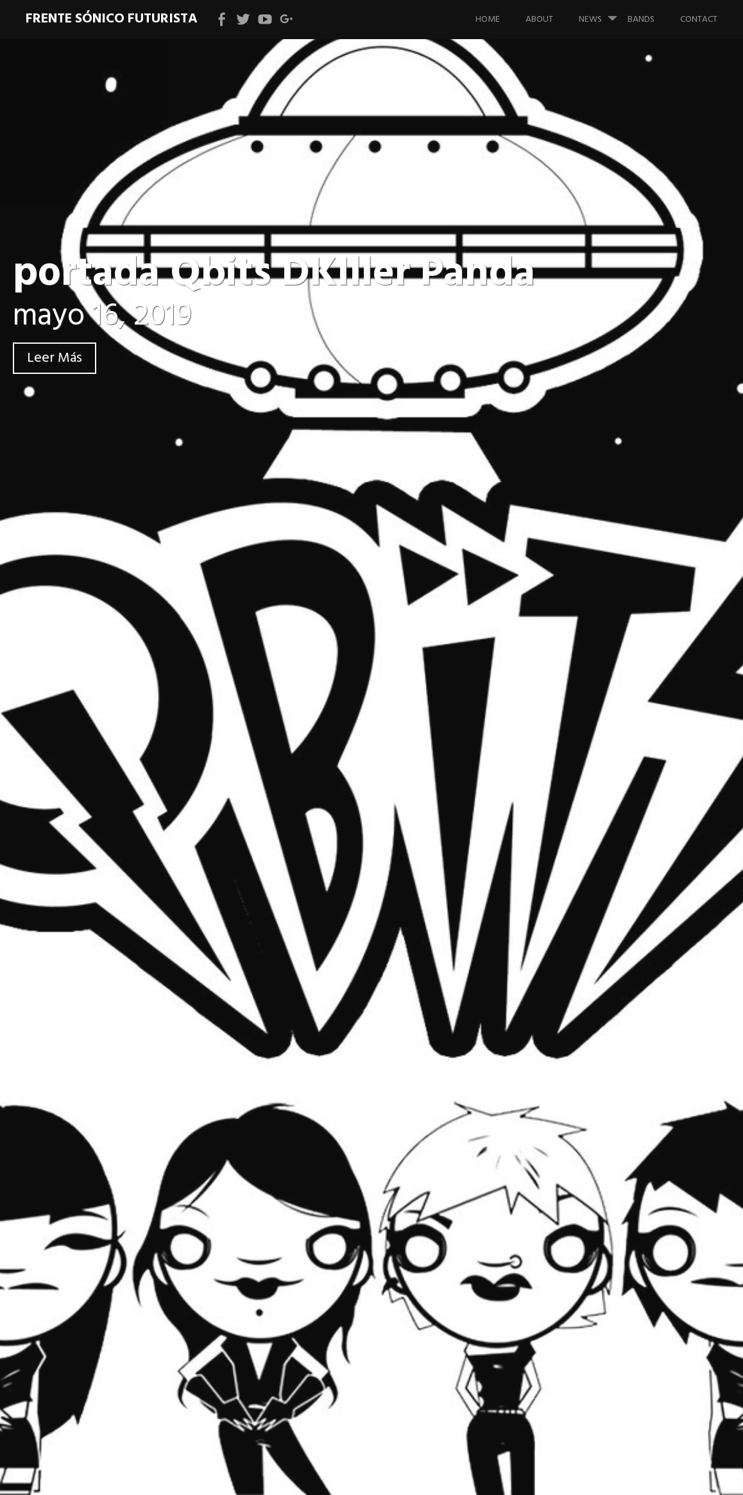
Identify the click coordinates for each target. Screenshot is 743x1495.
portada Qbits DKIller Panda (274, 274)
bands (641, 19)
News (603, 13)
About (539, 19)
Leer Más (54, 358)
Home (487, 19)
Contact (698, 19)
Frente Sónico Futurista (112, 19)
